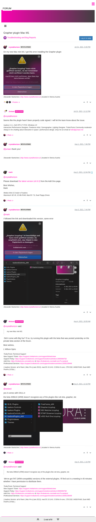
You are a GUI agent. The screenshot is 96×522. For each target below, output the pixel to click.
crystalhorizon (14, 44)
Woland (12, 319)
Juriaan (11, 109)
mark (10, 169)
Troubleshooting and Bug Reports (21, 35)
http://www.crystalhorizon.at (31, 94)
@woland (7, 386)
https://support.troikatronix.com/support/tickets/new (37, 354)
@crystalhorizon (10, 113)
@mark (6, 212)
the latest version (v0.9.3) (29, 178)
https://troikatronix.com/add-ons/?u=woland (52, 358)
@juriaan (7, 146)
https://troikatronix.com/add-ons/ (22, 358)
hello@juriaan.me (76, 127)
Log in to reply (86, 35)
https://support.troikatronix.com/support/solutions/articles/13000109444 (46, 361)
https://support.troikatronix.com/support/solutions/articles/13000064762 (41, 356)
